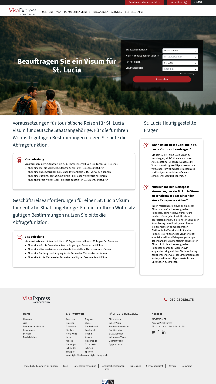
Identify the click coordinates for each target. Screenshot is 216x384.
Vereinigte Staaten (75, 355)
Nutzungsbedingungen (113, 366)
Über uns (47, 12)
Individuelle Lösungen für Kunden (41, 366)
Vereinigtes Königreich (96, 355)
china (88, 323)
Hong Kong (71, 333)
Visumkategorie (134, 67)
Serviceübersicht (154, 366)
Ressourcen (100, 12)
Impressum (135, 366)
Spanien (89, 351)
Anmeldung (177, 2)
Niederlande (91, 341)
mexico (69, 341)
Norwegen (71, 344)
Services (116, 12)
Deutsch (198, 2)
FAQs (65, 366)
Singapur (70, 351)
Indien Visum (115, 323)
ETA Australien (116, 333)
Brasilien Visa (115, 330)
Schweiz (89, 348)
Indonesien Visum (117, 337)
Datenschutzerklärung (85, 366)
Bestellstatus (134, 12)
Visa (58, 12)
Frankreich (90, 330)
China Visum (115, 319)
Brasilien (70, 323)
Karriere (172, 366)
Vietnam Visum (116, 341)
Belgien (89, 319)
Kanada (88, 337)
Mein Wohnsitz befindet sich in (142, 55)
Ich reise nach (133, 62)
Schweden (71, 348)
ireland (88, 333)
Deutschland (91, 326)
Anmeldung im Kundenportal (143, 2)
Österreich (90, 344)
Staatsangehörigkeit (137, 49)
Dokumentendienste (77, 12)
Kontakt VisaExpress (162, 323)
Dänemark (71, 326)
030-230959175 (159, 319)
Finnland (70, 330)
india (68, 337)
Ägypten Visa (115, 344)
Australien (71, 319)
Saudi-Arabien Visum (119, 326)
